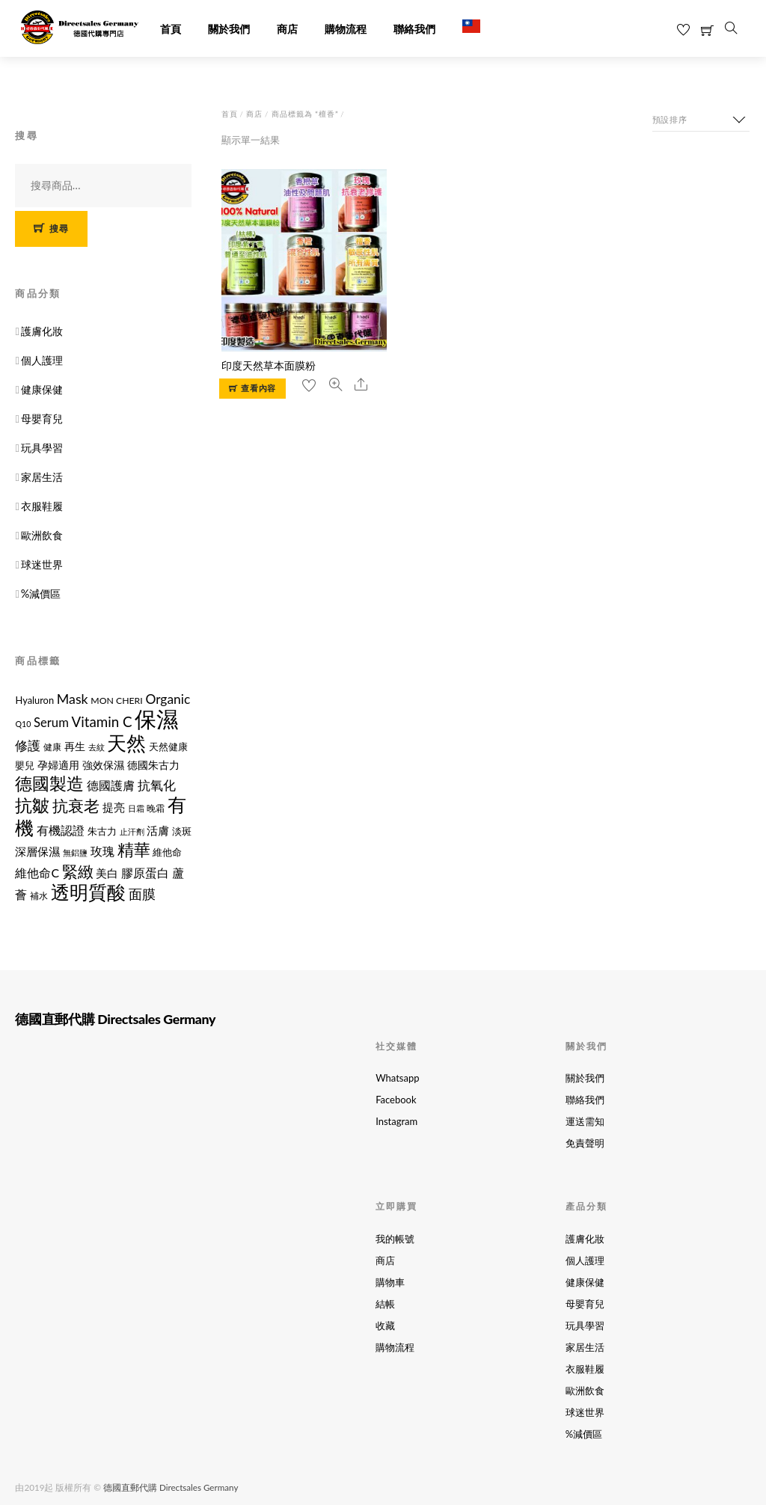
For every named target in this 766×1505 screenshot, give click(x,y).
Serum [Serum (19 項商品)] (51, 722)
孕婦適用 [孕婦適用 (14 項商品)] (58, 764)
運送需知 (585, 1121)
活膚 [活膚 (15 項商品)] (158, 830)
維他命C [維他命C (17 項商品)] (37, 872)
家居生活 (42, 476)
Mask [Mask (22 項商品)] (72, 698)
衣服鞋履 (42, 506)
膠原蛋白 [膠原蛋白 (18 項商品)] (145, 872)
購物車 (390, 1282)
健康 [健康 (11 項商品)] (52, 746)
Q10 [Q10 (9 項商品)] (23, 724)
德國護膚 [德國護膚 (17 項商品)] (111, 785)
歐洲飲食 (42, 535)
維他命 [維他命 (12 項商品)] (167, 852)
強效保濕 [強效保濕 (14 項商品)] (103, 764)
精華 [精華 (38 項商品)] (133, 849)
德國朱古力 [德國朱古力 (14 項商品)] (153, 764)
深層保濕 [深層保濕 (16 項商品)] (37, 851)
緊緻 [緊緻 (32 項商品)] (78, 871)
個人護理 (42, 360)
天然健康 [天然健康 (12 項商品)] (168, 746)
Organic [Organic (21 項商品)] (167, 699)
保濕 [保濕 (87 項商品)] (156, 718)
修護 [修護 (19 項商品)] (27, 745)
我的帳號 (395, 1239)
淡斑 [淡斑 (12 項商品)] (182, 831)
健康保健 (42, 389)
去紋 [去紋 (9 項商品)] (96, 747)
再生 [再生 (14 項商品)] (74, 746)
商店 (287, 29)
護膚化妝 (42, 331)
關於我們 (229, 29)
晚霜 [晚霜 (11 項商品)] (156, 808)
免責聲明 (585, 1143)
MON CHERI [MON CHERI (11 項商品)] (116, 700)
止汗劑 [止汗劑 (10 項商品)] (132, 831)
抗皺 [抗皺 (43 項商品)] (32, 804)
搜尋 (59, 228)
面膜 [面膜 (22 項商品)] (142, 894)
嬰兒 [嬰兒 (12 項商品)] (24, 765)
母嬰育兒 (42, 418)
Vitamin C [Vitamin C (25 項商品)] (102, 721)
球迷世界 (42, 564)
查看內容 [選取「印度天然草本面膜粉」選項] (258, 388)
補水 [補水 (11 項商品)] (39, 895)
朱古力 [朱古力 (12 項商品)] (102, 831)
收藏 (385, 1325)
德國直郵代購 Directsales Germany (170, 1487)
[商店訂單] (701, 120)
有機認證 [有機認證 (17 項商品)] (61, 830)
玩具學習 (42, 447)
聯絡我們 (414, 29)
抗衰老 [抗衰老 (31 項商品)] (75, 805)
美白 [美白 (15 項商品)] (107, 873)
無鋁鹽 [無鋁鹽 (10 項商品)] (75, 852)
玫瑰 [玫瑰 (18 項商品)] (102, 851)
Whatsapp (397, 1078)
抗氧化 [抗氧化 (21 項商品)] (157, 785)
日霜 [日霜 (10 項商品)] (136, 808)
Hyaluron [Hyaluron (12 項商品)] (34, 700)
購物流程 (346, 29)
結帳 (385, 1304)
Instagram (396, 1121)
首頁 (170, 29)
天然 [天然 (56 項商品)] (126, 743)
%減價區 (41, 593)
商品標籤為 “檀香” (305, 113)
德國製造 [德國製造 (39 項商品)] (49, 783)
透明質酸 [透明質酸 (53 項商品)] (88, 891)
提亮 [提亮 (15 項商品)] (113, 807)
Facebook (396, 1100)
